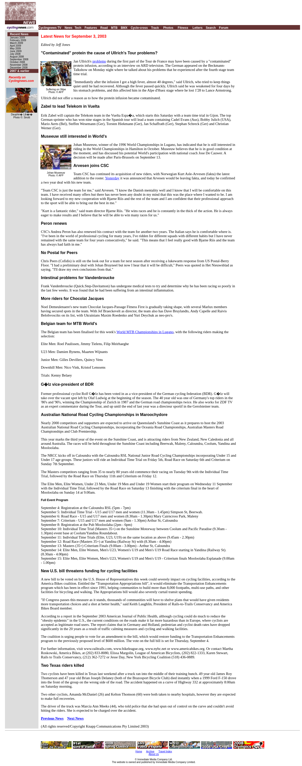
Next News (75, 718)
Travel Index (165, 751)
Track (155, 28)
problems (99, 61)
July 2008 (15, 54)
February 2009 (18, 40)
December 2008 (19, 67)
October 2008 (17, 62)
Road (104, 28)
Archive (150, 751)
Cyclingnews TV (49, 28)
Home (138, 751)
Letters (198, 28)
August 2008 (17, 56)
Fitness (183, 28)
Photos (168, 28)
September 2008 (19, 59)
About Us (154, 754)
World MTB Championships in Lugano (145, 332)
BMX (124, 28)
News (68, 28)
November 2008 (19, 65)
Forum (223, 28)
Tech (78, 28)
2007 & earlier (19, 71)
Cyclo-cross (139, 28)
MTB (114, 28)
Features (91, 28)
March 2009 (16, 43)
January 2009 (17, 37)
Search (211, 28)
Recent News (19, 34)
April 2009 (15, 45)
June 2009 (16, 51)
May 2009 (15, 48)
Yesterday (112, 178)
